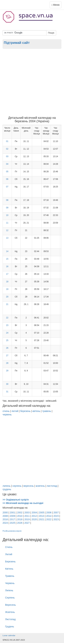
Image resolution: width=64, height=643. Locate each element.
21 (7, 304)
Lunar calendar (9, 635)
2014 (48, 516)
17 (7, 274)
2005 (41, 512)
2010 (19, 516)
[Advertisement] (32, 82)
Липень (9, 590)
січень (6, 411)
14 (7, 251)
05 (7, 171)
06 (7, 179)
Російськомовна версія (12, 531)
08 (7, 200)
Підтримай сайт (17, 43)
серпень (17, 485)
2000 (5, 512)
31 (7, 391)
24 (7, 333)
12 (7, 230)
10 (7, 215)
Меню (56, 5)
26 (7, 348)
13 (7, 238)
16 (7, 266)
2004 (34, 512)
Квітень (9, 568)
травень (46, 411)
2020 (34, 519)
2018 (19, 519)
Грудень (9, 626)
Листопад (10, 619)
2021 (41, 519)
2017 (12, 519)
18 (7, 281)
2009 (12, 516)
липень (6, 485)
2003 (27, 512)
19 (7, 289)
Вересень (10, 604)
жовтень (40, 485)
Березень (10, 561)
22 (7, 318)
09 (7, 207)
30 (7, 384)
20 (7, 297)
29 (7, 370)
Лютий (8, 554)
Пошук (51, 33)
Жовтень (10, 612)
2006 (48, 512)
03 (7, 156)
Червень (10, 583)
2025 (12, 522)
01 (7, 141)
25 (7, 340)
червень (7, 414)
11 (7, 223)
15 (7, 259)
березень (25, 411)
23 (7, 325)
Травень (9, 576)
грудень (7, 489)
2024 (5, 522)
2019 (27, 519)
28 (7, 363)
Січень (8, 547)
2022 (48, 519)
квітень (36, 411)
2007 (56, 512)
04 (7, 164)
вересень (28, 485)
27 (7, 355)
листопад (52, 485)
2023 (56, 519)
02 (7, 149)
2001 (12, 512)
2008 (5, 516)
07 (7, 187)
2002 (19, 512)
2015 (56, 516)
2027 (27, 522)
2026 (19, 522)
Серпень (10, 597)
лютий (14, 411)
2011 (27, 516)
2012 (34, 516)
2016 (5, 519)
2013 (41, 516)
